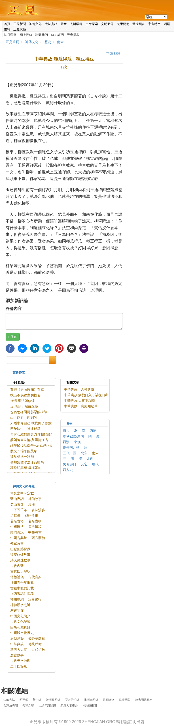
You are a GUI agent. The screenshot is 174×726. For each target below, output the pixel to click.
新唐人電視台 (69, 705)
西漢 (66, 442)
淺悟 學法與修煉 (22, 401)
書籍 (7, 29)
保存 (12, 337)
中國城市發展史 (22, 633)
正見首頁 (12, 42)
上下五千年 (18, 510)
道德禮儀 (17, 577)
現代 (95, 464)
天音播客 (73, 35)
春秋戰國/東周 (73, 436)
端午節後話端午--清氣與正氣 (31, 445)
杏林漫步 (38, 510)
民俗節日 (69, 464)
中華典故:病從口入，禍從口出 (86, 395)
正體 (109, 54)
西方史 (68, 470)
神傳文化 (35, 24)
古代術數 (38, 649)
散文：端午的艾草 (23, 451)
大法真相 (51, 24)
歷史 (47, 42)
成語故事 (31, 515)
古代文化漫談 (20, 621)
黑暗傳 (15, 515)
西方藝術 (38, 538)
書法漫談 (35, 527)
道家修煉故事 (20, 555)
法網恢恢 (109, 699)
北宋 (84, 453)
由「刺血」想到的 (23, 417)
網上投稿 (26, 35)
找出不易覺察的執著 (25, 395)
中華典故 (17, 644)
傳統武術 (35, 644)
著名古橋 (35, 521)
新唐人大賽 (18, 649)
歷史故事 (17, 655)
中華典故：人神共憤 (79, 389)
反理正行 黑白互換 (24, 406)
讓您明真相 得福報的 (25, 468)
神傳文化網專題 (24, 486)
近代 (89, 458)
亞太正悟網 (72, 699)
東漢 (77, 442)
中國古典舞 (18, 538)
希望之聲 (28, 705)
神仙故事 (35, 499)
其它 (84, 464)
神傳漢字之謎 (20, 605)
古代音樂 (35, 577)
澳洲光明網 (91, 699)
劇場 (167, 24)
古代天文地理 (20, 661)
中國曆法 (17, 527)
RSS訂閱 (57, 35)
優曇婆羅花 (36, 638)
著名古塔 (17, 521)
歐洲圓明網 (53, 699)
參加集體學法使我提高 (27, 462)
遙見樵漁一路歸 (22, 456)
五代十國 (69, 453)
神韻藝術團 (89, 705)
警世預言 (138, 24)
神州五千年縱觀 (22, 582)
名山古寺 (17, 504)
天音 (63, 24)
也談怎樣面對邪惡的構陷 (28, 412)
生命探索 (91, 24)
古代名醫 (17, 566)
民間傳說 (17, 532)
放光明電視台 (144, 699)
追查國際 (125, 699)
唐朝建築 (17, 638)
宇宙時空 (154, 24)
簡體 (117, 54)
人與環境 (76, 24)
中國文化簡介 (20, 616)
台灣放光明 (10, 705)
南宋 (60, 42)
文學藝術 (123, 24)
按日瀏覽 (10, 35)
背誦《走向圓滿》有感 (27, 389)
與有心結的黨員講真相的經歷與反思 (37, 434)
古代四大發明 (20, 571)
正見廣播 (19, 29)
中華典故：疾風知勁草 (81, 406)
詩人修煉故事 (20, 560)
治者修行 (35, 599)
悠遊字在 (17, 610)
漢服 (31, 504)
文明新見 (107, 24)
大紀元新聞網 (47, 705)
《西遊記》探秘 (22, 594)
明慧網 (23, 699)
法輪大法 (9, 699)
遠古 (66, 431)
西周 (93, 431)
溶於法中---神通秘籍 (25, 429)
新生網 (37, 699)
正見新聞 (19, 24)
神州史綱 (17, 599)
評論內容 (14, 308)
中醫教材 (35, 532)
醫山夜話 (17, 499)
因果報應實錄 (20, 627)
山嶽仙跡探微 (20, 549)
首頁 (7, 24)
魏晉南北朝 (71, 447)
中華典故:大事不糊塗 (79, 400)
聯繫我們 (41, 35)
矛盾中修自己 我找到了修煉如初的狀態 (39, 423)
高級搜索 (19, 373)
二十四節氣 (18, 666)
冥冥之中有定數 (22, 493)
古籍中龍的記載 (22, 588)
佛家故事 (17, 543)
